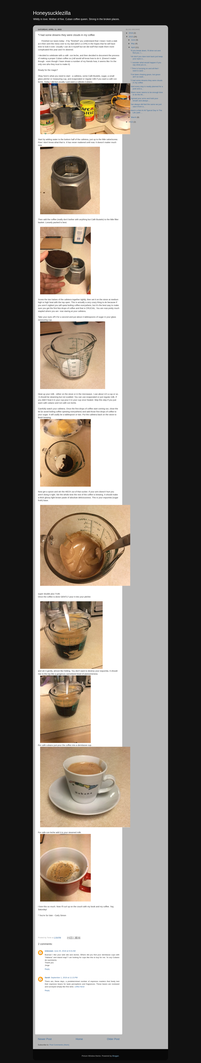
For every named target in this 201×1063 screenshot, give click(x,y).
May (133, 43)
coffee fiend (79, 987)
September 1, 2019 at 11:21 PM (64, 977)
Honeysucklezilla (52, 13)
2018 (131, 33)
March (134, 117)
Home (79, 1039)
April (133, 47)
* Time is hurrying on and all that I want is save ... (145, 69)
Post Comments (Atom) (59, 1045)
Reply (47, 969)
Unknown (49, 951)
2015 (131, 37)
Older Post (113, 1039)
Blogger (115, 1056)
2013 (131, 122)
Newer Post (45, 1039)
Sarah (47, 977)
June (133, 40)
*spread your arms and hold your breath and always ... (144, 99)
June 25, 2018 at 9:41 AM (65, 951)
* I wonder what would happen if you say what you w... (146, 63)
